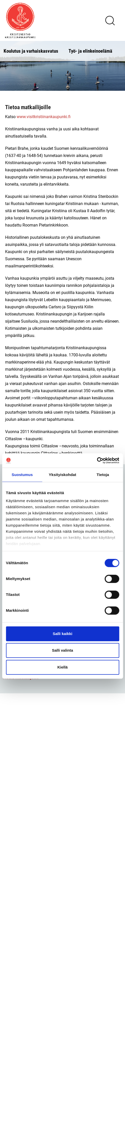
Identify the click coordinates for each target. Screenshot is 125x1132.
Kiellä (62, 667)
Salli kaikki (62, 633)
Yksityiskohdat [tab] (62, 474)
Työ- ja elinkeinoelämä (90, 51)
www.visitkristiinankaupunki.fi (44, 116)
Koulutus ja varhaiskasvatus (31, 51)
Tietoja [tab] (103, 474)
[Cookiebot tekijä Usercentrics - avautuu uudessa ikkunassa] (96, 460)
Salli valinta (62, 650)
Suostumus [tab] (22, 474)
